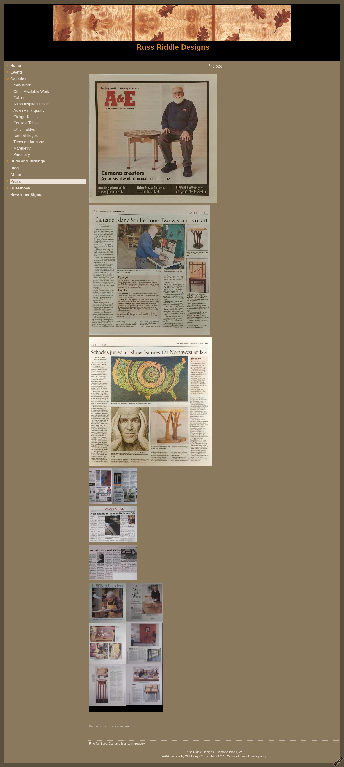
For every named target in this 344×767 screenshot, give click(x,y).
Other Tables (24, 129)
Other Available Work (31, 92)
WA (241, 752)
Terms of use (236, 756)
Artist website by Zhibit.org (180, 756)
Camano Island (227, 752)
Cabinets (20, 98)
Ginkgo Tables (25, 117)
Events (16, 72)
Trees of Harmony (28, 142)
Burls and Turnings (27, 161)
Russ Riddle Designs (173, 47)
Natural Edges (25, 136)
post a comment (118, 726)
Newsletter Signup (27, 195)
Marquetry (22, 148)
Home (15, 66)
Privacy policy (256, 756)
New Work (22, 85)
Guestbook (20, 188)
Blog (14, 168)
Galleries (18, 79)
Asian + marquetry (28, 110)
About (15, 175)
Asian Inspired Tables (31, 104)
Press (15, 181)
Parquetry (21, 154)
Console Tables (26, 123)
